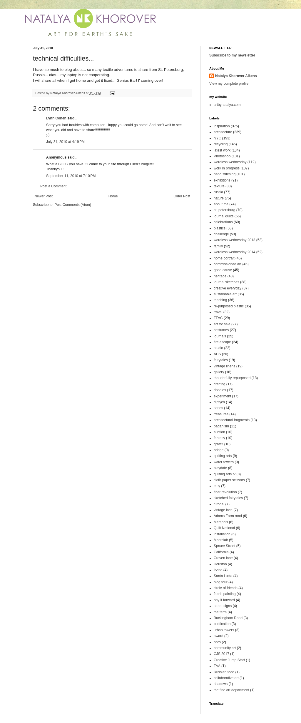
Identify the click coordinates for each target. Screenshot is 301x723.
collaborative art (226, 678)
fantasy (219, 438)
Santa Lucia (223, 576)
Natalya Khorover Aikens (236, 76)
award (218, 636)
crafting (219, 384)
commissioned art (227, 264)
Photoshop (222, 156)
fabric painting (225, 594)
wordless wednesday (230, 162)
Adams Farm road (228, 516)
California (221, 552)
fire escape (222, 342)
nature (219, 198)
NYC (217, 138)
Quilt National (224, 528)
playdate (220, 468)
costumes (221, 330)
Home (113, 196)
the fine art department (231, 690)
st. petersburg (224, 210)
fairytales (221, 360)
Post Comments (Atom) (72, 205)
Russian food (224, 672)
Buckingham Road (228, 618)
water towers (224, 462)
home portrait (224, 258)
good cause (223, 270)
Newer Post (43, 196)
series (218, 408)
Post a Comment (53, 186)
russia (218, 192)
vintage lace (223, 510)
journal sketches (226, 282)
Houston (220, 564)
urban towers (224, 630)
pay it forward (224, 600)
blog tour (221, 582)
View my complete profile (228, 83)
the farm (220, 612)
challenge (221, 234)
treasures (221, 414)
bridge (218, 450)
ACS (217, 354)
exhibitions (222, 180)
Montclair (221, 540)
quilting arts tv (224, 474)
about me (221, 204)
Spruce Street (224, 546)
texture (219, 186)
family (218, 246)
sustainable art (225, 294)
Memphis (221, 522)
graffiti (218, 444)
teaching (220, 300)
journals (220, 336)
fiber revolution (225, 492)
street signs (223, 606)
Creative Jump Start (229, 660)
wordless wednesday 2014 (234, 252)
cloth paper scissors (229, 480)
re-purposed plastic (229, 306)
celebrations (223, 222)
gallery (219, 372)
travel (218, 312)
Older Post (181, 196)
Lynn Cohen (56, 118)
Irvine (218, 570)
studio (218, 348)
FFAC (218, 318)
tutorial (219, 504)
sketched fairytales (228, 498)
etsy (217, 486)
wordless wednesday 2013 (234, 240)
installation (222, 534)
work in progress (227, 168)
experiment (222, 396)
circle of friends (226, 588)
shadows (221, 684)
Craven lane (223, 558)
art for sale (222, 324)
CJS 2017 (221, 654)
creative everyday (227, 288)
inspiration (222, 126)
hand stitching (224, 174)
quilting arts (223, 456)
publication (222, 624)
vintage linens (224, 366)
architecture (223, 132)
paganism (221, 426)
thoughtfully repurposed (232, 378)
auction (219, 432)
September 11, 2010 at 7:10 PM (71, 176)
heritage (220, 276)
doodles (220, 390)
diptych (219, 402)
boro (217, 642)
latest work (222, 150)
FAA (217, 666)
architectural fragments (232, 420)
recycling (221, 144)
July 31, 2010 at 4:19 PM (65, 142)
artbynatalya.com (227, 105)
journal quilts (223, 216)
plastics (219, 228)
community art (225, 648)
